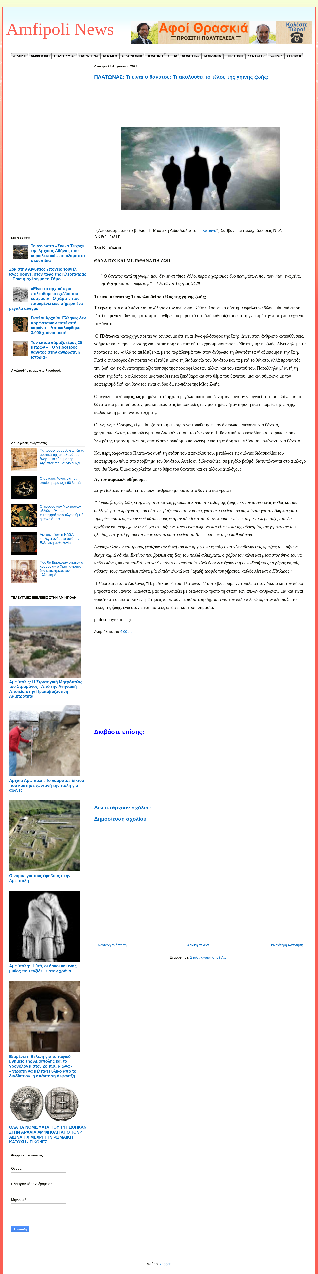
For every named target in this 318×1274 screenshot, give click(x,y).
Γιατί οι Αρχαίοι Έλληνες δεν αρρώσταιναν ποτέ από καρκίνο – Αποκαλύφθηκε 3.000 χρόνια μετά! (58, 325)
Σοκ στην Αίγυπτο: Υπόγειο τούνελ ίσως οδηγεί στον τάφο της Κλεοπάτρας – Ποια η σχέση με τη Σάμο (47, 274)
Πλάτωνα (207, 230)
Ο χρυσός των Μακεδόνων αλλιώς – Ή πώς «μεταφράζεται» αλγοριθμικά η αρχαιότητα (62, 512)
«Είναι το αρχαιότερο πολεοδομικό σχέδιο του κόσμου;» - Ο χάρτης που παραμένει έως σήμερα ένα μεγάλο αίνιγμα (46, 298)
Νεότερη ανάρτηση (112, 945)
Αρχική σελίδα (198, 945)
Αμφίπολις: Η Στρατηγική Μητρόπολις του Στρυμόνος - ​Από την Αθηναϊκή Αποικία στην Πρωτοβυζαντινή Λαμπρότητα (45, 689)
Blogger (164, 1264)
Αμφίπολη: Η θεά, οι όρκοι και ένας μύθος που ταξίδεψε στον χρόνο (43, 968)
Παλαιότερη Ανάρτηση (286, 945)
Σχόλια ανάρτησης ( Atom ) (210, 957)
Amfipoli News (60, 29)
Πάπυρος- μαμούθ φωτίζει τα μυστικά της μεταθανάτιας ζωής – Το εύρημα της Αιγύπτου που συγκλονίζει (62, 456)
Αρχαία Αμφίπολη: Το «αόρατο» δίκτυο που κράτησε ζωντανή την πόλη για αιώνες (46, 785)
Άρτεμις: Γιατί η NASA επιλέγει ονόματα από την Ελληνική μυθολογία (59, 538)
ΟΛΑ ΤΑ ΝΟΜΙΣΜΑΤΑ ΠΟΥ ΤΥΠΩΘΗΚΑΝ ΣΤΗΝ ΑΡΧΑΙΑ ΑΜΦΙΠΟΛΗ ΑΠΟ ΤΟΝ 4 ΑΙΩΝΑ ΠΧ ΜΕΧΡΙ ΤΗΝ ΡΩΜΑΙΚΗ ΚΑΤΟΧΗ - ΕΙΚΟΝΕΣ (48, 1134)
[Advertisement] (200, 108)
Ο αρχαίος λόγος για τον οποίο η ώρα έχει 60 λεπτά (60, 480)
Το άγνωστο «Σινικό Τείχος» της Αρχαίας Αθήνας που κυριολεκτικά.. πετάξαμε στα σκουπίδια (58, 253)
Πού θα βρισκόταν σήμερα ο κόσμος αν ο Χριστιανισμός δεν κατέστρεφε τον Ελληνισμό (61, 568)
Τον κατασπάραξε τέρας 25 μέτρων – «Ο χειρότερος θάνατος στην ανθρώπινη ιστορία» (56, 349)
